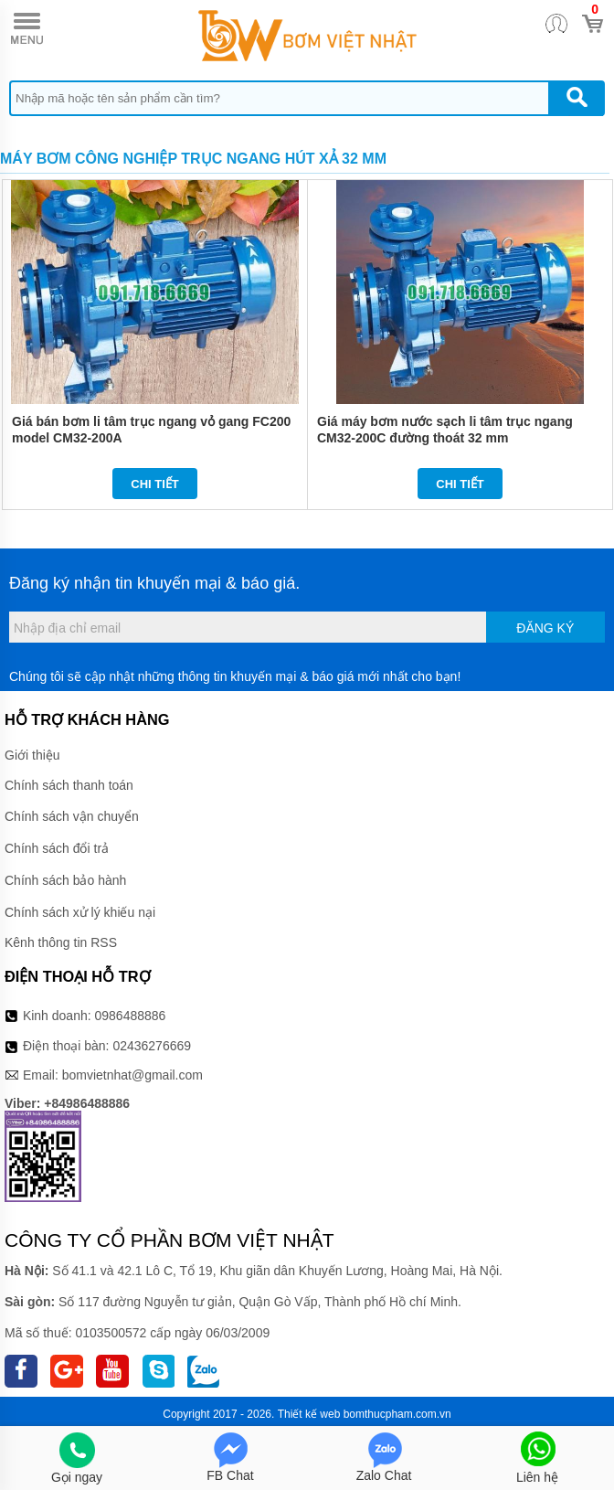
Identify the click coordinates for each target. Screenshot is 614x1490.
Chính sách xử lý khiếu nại (80, 912)
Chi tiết (155, 484)
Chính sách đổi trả (57, 848)
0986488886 (130, 1015)
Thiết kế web (309, 1414)
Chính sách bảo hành (65, 880)
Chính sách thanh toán (69, 785)
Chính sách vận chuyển (72, 816)
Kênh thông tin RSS (61, 942)
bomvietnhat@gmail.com (132, 1075)
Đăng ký (545, 628)
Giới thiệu (32, 755)
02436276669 (151, 1045)
